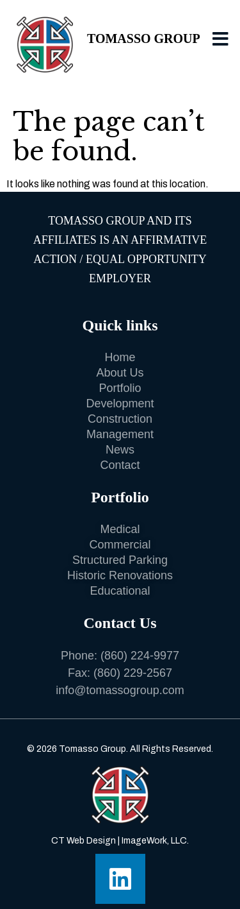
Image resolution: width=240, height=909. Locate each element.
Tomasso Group (143, 38)
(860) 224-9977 (139, 655)
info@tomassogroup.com (120, 690)
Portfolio (120, 497)
